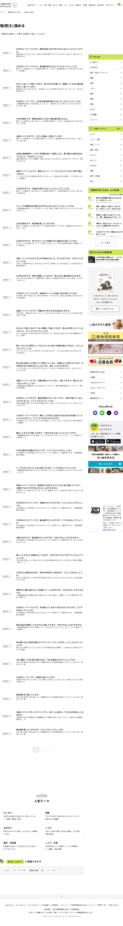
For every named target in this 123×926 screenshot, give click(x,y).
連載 (91, 78)
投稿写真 (78, 5)
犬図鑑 (85, 5)
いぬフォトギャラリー (98, 388)
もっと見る (106, 242)
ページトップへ (61, 896)
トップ (2, 12)
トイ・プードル (19, 870)
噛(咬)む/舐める (15, 861)
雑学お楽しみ (32, 5)
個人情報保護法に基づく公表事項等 (66, 909)
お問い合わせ (113, 905)
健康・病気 (94, 150)
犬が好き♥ (93, 67)
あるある (93, 165)
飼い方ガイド (110, 5)
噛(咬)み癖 (33, 870)
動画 (91, 93)
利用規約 (55, 905)
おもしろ (93, 160)
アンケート (94, 120)
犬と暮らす (94, 62)
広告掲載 (45, 905)
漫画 (91, 83)
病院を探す (100, 5)
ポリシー (65, 905)
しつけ (40, 5)
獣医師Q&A (92, 5)
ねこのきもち (34, 905)
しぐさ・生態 (95, 139)
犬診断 (92, 393)
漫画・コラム (63, 5)
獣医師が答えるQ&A (14, 12)
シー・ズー (51, 870)
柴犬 (91, 181)
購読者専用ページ (96, 398)
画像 (91, 99)
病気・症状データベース (99, 72)
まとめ (92, 109)
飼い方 (55, 5)
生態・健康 (47, 5)
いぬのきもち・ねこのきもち (15, 905)
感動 (91, 171)
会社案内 (47, 909)
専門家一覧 (101, 905)
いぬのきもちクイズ (97, 382)
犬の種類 (93, 114)
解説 (91, 104)
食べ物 (71, 5)
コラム (92, 88)
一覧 (118, 128)
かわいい (93, 155)
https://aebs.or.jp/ (109, 530)
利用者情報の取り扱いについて (82, 905)
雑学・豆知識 (95, 176)
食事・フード (95, 144)
